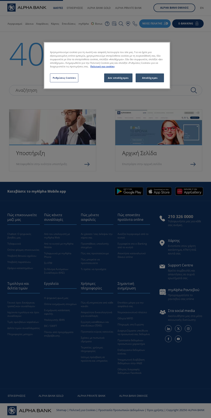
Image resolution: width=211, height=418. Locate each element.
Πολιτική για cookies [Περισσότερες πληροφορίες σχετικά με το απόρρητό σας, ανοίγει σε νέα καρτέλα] (102, 66)
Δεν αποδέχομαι (118, 77)
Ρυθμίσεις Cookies (64, 77)
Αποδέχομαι (150, 77)
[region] (107, 65)
